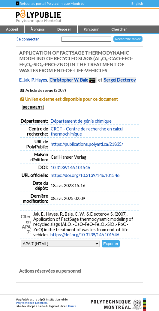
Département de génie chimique (81, 121)
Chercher (119, 29)
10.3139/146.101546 (70, 167)
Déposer (64, 29)
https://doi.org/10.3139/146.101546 (85, 175)
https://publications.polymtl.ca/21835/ (87, 144)
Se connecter (27, 39)
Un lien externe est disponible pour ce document (71, 99)
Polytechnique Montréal (31, 302)
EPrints (71, 306)
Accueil (12, 29)
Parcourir (91, 29)
